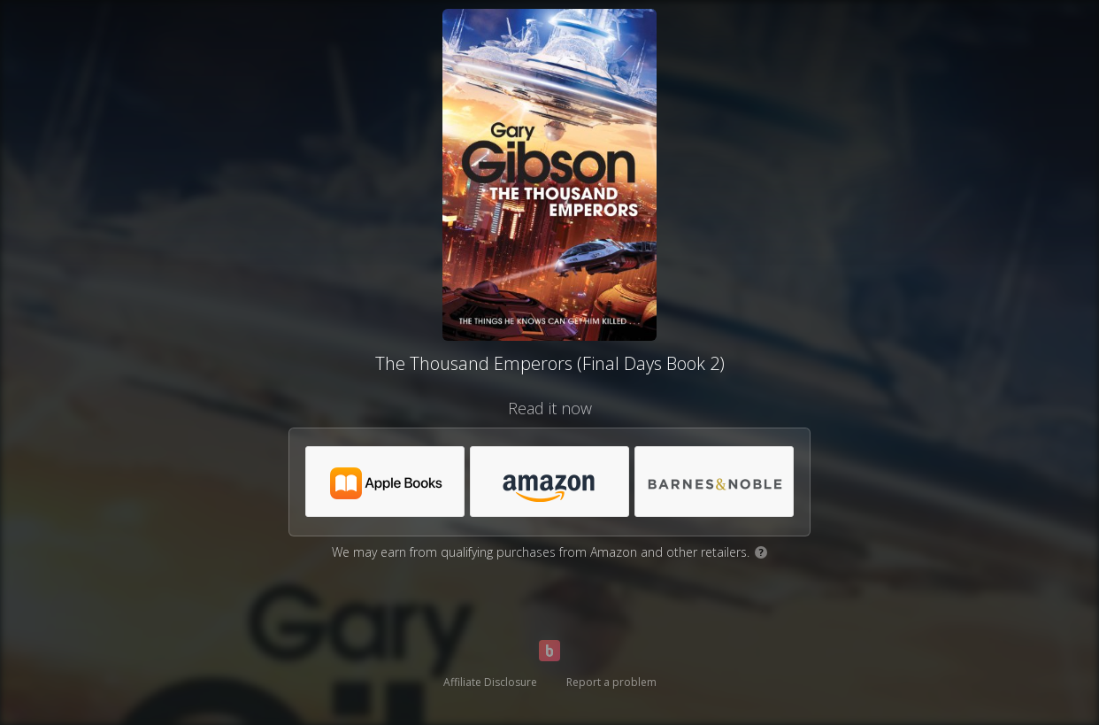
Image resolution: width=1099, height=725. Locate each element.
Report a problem (611, 682)
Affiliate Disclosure (490, 682)
